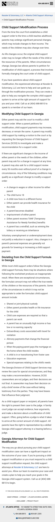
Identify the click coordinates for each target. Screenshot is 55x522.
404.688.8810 (43, 3)
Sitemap (23, 497)
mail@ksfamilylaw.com (27, 518)
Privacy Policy (32, 501)
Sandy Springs (12, 497)
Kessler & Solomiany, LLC (26, 467)
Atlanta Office (12, 507)
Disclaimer (21, 501)
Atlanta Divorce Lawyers (38, 497)
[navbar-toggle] (51, 3)
